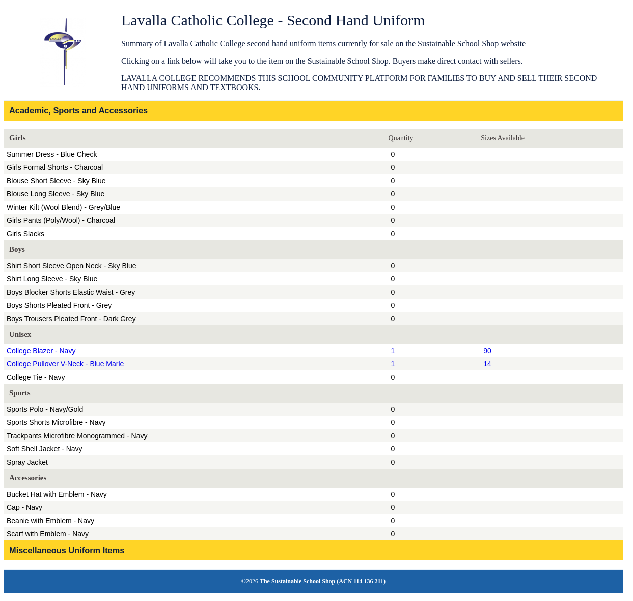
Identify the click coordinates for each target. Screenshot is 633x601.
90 (487, 351)
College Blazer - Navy (41, 351)
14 (487, 364)
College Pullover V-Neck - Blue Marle (65, 364)
